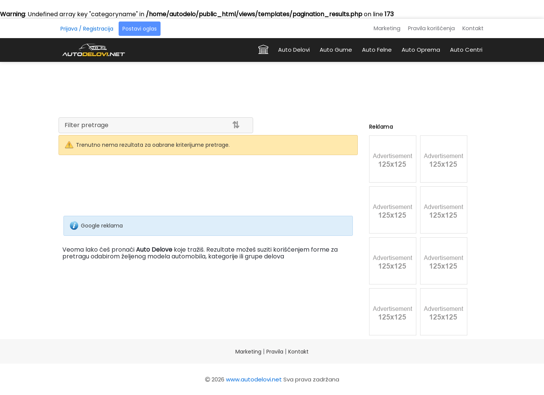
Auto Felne (377, 50)
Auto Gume (336, 50)
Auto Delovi (294, 50)
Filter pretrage (86, 125)
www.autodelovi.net (254, 379)
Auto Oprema (421, 50)
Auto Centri (466, 50)
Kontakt (473, 28)
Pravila (274, 351)
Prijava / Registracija (86, 28)
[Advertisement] (272, 88)
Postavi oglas (139, 28)
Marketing (387, 28)
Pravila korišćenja (431, 28)
